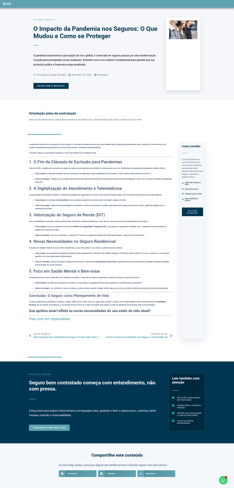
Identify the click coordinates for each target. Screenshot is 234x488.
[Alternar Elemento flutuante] (223, 480)
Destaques (102, 74)
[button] (78, 473)
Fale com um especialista (49, 319)
